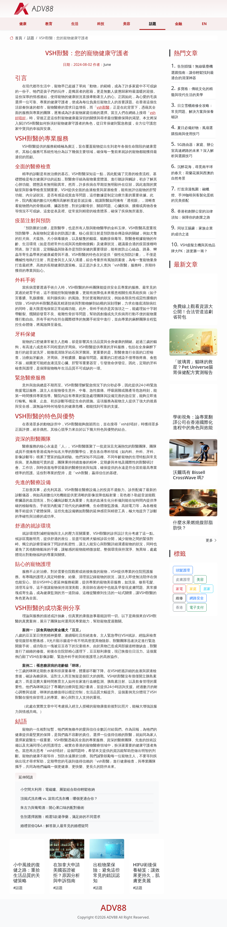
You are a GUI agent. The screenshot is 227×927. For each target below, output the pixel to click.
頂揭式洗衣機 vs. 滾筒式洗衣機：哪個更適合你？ (59, 798)
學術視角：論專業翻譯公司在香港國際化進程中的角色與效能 (193, 422)
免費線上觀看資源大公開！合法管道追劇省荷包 (193, 311)
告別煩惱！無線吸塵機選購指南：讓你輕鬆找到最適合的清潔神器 (192, 72)
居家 (206, 588)
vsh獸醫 (103, 107)
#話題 (18, 887)
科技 (100, 23)
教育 (48, 23)
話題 (152, 23)
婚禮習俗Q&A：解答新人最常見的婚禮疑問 (54, 825)
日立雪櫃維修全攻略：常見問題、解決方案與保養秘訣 (192, 111)
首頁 (18, 37)
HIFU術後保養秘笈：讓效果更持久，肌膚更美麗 (146, 873)
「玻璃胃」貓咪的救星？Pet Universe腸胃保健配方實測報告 (193, 367)
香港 (179, 607)
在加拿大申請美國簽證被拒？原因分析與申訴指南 (66, 873)
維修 (179, 598)
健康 (22, 23)
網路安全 (197, 598)
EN (204, 23)
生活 (74, 23)
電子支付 (197, 607)
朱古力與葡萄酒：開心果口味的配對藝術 (52, 807)
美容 (126, 23)
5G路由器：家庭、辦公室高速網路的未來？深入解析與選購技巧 (192, 150)
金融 (178, 23)
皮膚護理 (183, 579)
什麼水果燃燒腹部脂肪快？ (193, 525)
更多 (211, 540)
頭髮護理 (183, 570)
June (107, 64)
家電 (179, 588)
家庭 (193, 588)
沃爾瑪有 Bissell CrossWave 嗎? (189, 475)
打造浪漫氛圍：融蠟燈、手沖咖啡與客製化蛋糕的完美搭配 (192, 195)
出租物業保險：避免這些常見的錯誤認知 (106, 873)
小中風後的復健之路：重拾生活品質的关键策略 (26, 873)
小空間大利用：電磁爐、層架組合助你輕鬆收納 (57, 789)
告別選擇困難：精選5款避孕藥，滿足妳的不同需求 (60, 816)
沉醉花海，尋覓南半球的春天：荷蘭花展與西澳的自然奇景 (192, 172)
